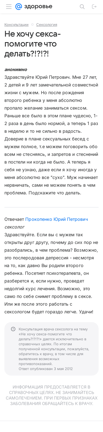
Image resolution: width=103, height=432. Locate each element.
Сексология (46, 24)
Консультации (16, 24)
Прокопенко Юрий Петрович (56, 219)
